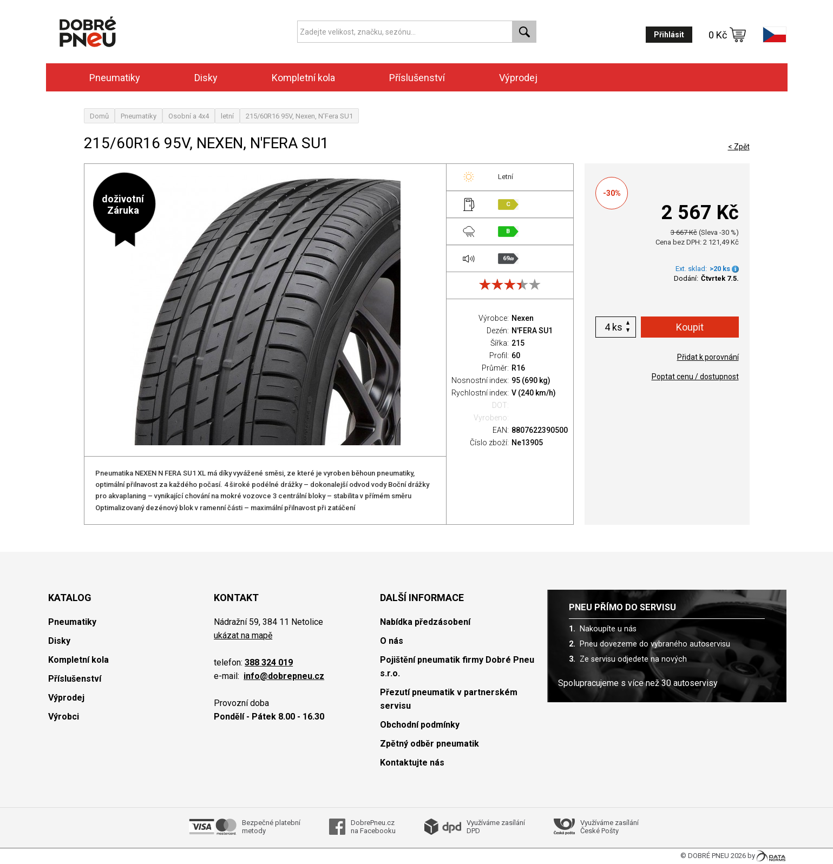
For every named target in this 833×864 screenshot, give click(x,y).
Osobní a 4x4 (188, 116)
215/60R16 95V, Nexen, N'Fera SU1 (299, 116)
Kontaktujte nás (412, 762)
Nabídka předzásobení (425, 622)
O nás (391, 641)
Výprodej (518, 77)
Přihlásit (669, 34)
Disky (206, 77)
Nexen (522, 318)
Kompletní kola (303, 77)
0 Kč (727, 35)
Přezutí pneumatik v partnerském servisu (448, 699)
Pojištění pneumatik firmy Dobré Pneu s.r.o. (457, 666)
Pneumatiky (114, 77)
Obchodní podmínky (420, 725)
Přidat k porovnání (708, 357)
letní (227, 116)
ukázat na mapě (243, 635)
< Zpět (739, 146)
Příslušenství (417, 77)
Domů (99, 116)
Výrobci (63, 716)
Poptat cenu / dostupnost (695, 376)
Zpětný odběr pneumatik (429, 743)
